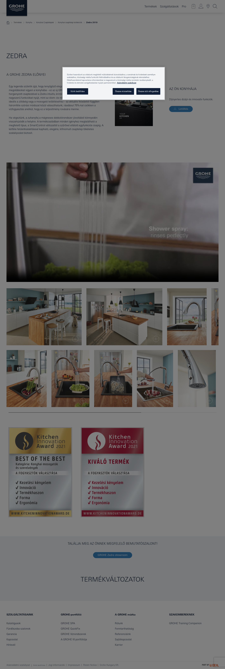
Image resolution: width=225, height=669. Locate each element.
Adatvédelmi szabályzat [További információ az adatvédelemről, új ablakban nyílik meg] (126, 83)
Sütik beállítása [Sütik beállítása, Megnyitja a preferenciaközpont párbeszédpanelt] (77, 91)
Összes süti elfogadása (148, 91)
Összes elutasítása (123, 91)
